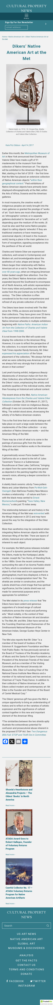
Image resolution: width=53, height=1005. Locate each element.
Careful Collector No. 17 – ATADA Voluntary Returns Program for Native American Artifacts (19, 893)
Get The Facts (26, 961)
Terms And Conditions (26, 969)
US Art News (26, 934)
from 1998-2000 (25, 328)
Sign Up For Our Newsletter (19, 22)
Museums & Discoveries (26, 948)
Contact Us (27, 965)
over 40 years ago (11, 272)
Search (8, 926)
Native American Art (26, 939)
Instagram (26, 986)
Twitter (38, 981)
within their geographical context (22, 182)
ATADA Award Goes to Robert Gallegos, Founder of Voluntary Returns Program (19, 844)
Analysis (26, 955)
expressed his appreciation (15, 353)
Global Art (26, 944)
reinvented (38, 513)
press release (30, 600)
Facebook (15, 981)
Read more (10, 805)
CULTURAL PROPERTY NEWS (26, 8)
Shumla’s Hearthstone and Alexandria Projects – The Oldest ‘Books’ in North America (19, 794)
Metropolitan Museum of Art (26, 155)
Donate (26, 974)
